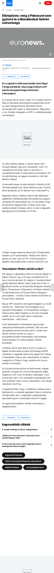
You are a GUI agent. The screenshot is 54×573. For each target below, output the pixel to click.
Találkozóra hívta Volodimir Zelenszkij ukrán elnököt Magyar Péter (21, 436)
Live (48, 3)
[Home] (3, 10)
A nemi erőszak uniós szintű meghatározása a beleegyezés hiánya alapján (21, 445)
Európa (9, 10)
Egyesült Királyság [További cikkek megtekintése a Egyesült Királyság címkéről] (13, 455)
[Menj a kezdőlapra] (9, 3)
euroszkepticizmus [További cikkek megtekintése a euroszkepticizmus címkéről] (35, 467)
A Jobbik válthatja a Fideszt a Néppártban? (20, 429)
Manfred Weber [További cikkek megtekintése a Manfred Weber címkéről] (12, 467)
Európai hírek (19, 10)
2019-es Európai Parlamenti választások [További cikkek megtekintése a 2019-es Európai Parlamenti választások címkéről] (23, 461)
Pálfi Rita (8, 65)
